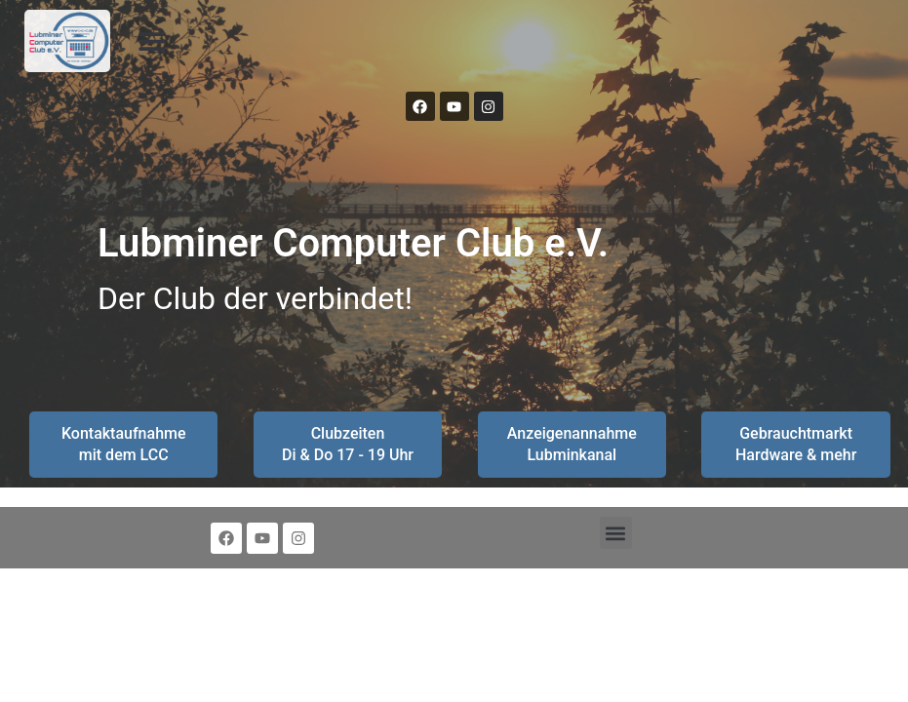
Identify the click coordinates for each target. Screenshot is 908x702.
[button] (152, 41)
